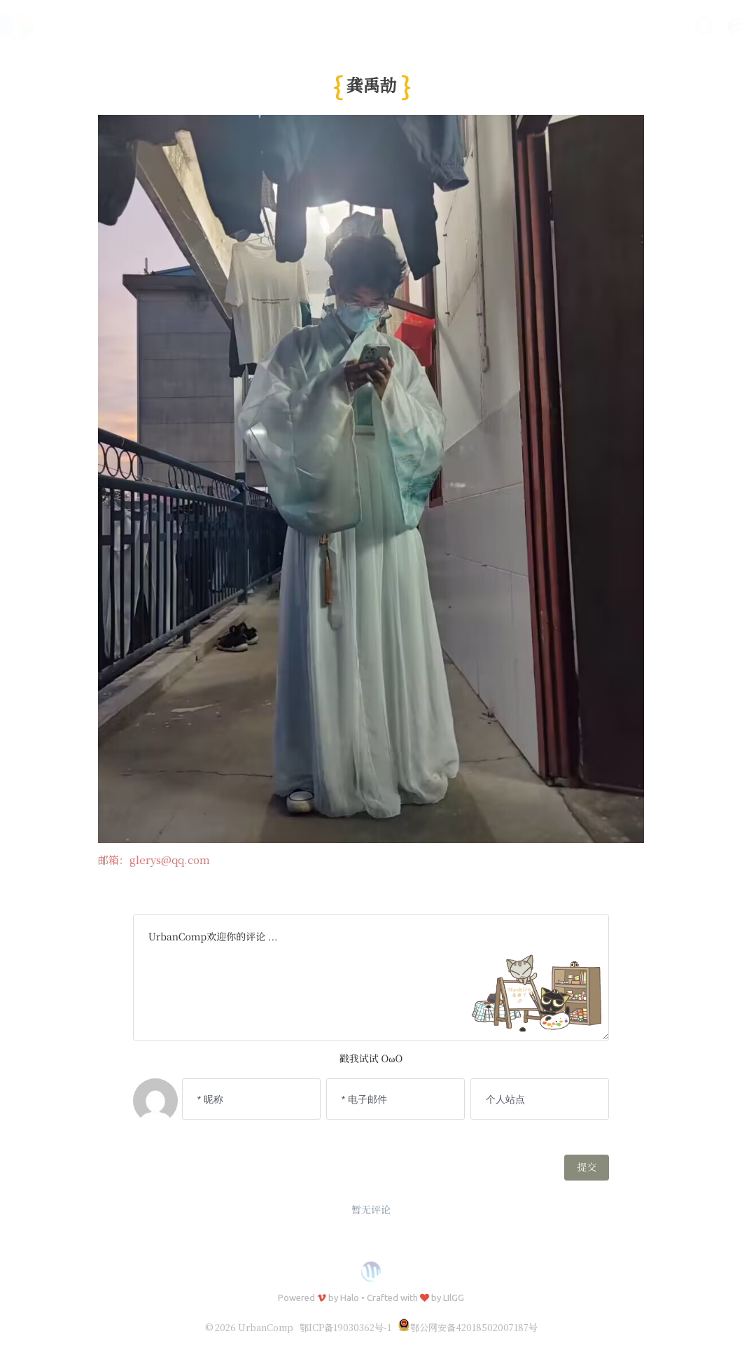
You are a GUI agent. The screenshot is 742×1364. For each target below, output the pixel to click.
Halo (349, 1297)
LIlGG (453, 1297)
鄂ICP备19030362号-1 (345, 1327)
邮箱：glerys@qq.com (154, 860)
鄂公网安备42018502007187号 (468, 1327)
